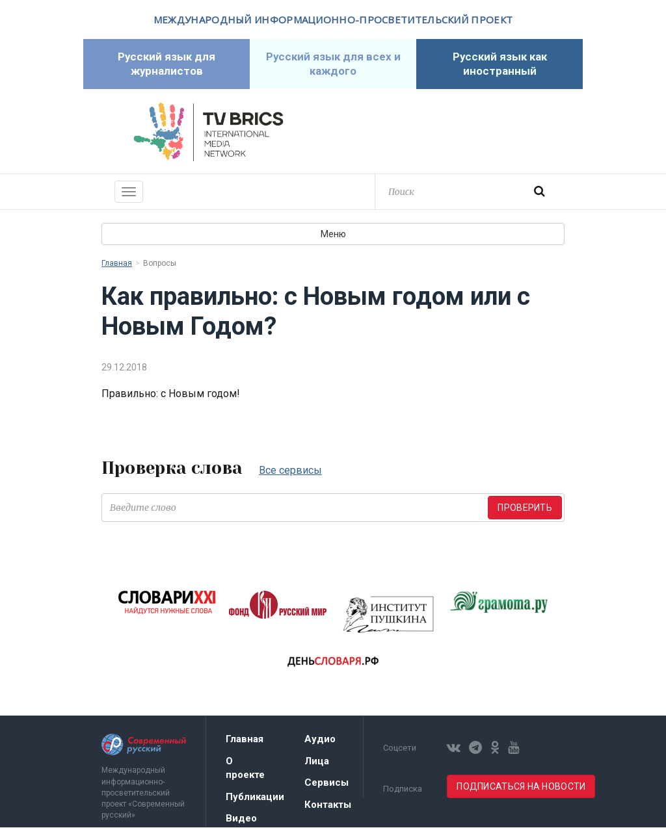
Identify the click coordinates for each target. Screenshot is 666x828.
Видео (241, 819)
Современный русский (457, 132)
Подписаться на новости (521, 787)
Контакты (327, 805)
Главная (116, 263)
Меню (333, 234)
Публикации (255, 797)
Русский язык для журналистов (167, 64)
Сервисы (326, 783)
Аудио (320, 739)
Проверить (525, 508)
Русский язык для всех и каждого (333, 64)
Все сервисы (290, 471)
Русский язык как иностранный (499, 64)
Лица (316, 762)
